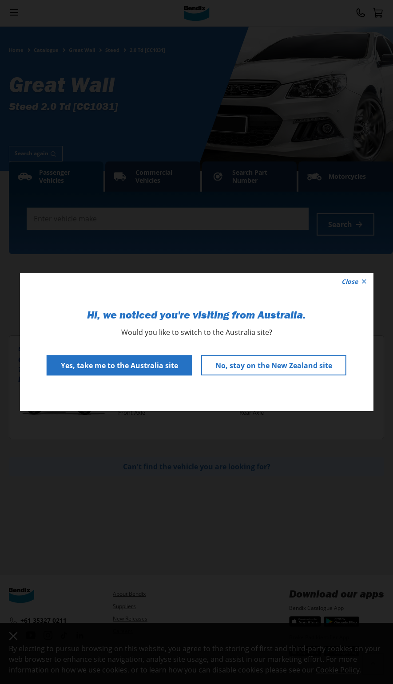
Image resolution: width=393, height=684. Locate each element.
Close (353, 281)
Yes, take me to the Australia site (119, 365)
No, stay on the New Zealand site (273, 365)
